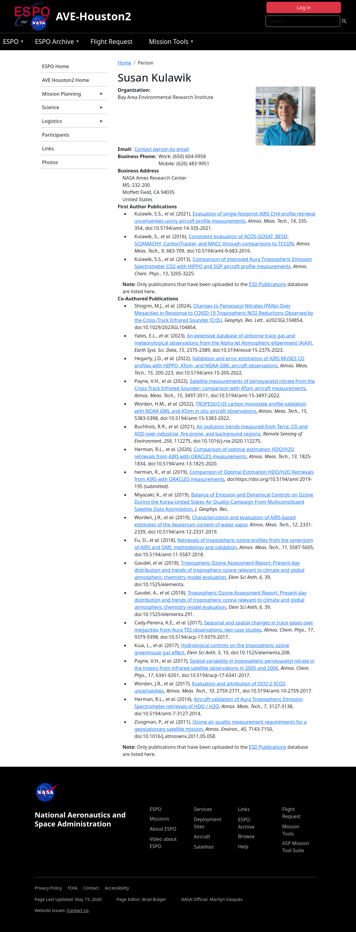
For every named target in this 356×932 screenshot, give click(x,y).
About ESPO (163, 829)
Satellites (204, 847)
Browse (246, 836)
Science (72, 109)
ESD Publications (267, 284)
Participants (55, 135)
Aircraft (202, 836)
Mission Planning (72, 95)
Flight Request (111, 41)
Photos (50, 162)
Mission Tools (170, 42)
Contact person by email (161, 149)
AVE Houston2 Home (65, 80)
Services (203, 809)
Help (243, 846)
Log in (304, 7)
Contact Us (78, 910)
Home (124, 62)
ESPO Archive (55, 42)
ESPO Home (55, 66)
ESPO (12, 42)
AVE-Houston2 (93, 16)
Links (48, 148)
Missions (159, 818)
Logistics (72, 122)
